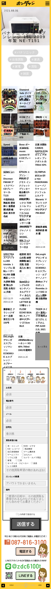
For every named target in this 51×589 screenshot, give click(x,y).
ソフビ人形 (13, 457)
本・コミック (13, 446)
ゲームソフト (13, 455)
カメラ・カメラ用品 (33, 457)
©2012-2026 (25, 585)
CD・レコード (13, 449)
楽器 (35, 463)
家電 (10, 460)
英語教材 (29, 449)
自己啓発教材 (13, 452)
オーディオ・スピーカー (17, 463)
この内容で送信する (25, 514)
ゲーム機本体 (29, 452)
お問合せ (5, 11)
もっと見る (42, 346)
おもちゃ (29, 455)
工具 (21, 460)
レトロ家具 (12, 466)
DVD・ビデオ (29, 446)
